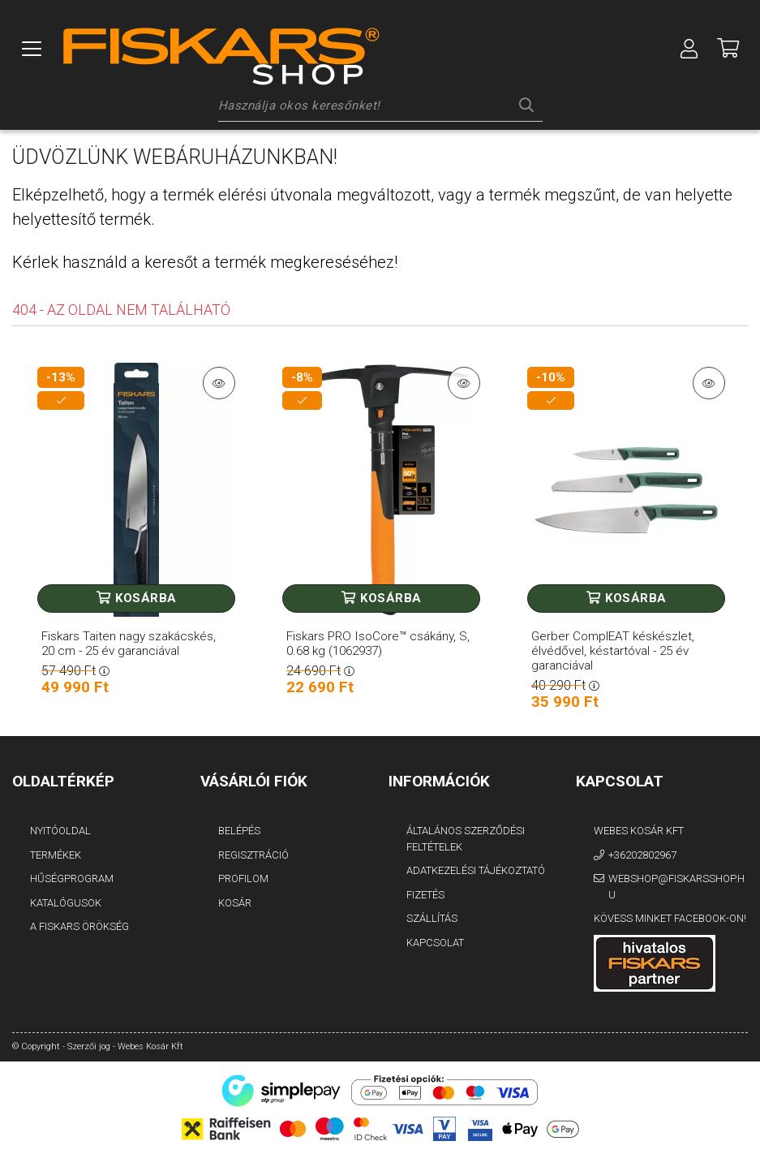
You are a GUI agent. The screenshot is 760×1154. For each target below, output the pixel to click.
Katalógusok (65, 903)
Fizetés (425, 895)
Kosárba (146, 598)
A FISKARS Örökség (79, 926)
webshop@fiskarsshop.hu (676, 886)
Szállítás (431, 918)
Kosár (234, 903)
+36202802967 (642, 855)
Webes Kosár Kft (639, 831)
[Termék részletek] (219, 383)
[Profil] (689, 48)
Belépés (239, 831)
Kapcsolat (435, 943)
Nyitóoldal (60, 831)
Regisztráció (253, 855)
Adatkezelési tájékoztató (475, 870)
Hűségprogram (72, 878)
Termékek (55, 855)
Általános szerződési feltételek (465, 839)
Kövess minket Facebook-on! (670, 918)
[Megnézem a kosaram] (728, 48)
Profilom (243, 878)
